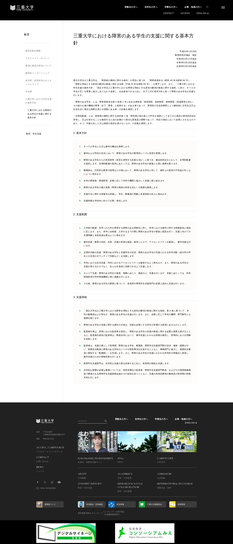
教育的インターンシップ (37, 73)
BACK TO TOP (187, 540)
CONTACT (168, 13)
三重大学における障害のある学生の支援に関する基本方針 (39, 114)
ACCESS (185, 13)
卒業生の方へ (171, 7)
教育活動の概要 (33, 51)
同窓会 (94, 513)
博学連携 (81, 513)
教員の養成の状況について (38, 66)
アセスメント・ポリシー (37, 58)
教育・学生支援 (33, 134)
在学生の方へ (151, 7)
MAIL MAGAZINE (46, 488)
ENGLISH (201, 13)
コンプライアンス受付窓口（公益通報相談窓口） (130, 513)
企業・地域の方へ (193, 7)
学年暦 (28, 92)
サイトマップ (108, 513)
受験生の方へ (131, 7)
